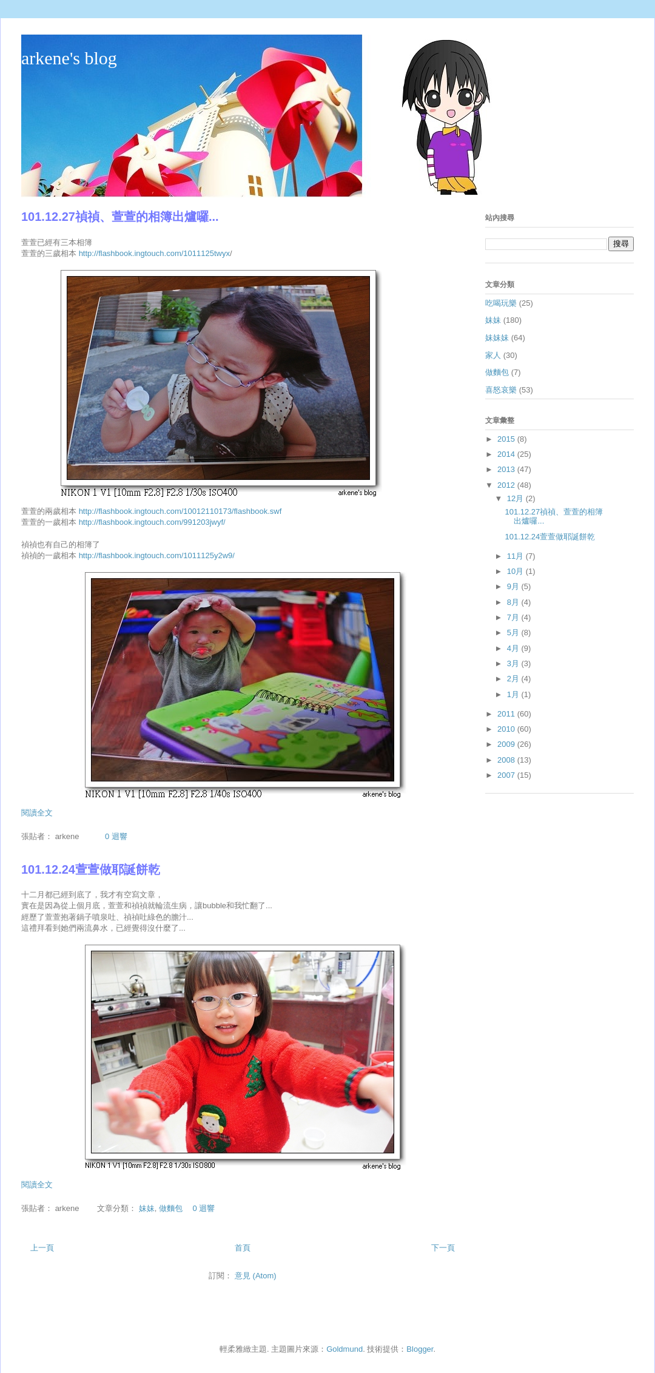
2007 (507, 775)
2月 (514, 678)
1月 (514, 694)
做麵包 (171, 1208)
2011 (507, 713)
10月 (516, 571)
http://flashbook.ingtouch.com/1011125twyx (154, 253)
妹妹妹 (497, 337)
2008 (507, 759)
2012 (507, 485)
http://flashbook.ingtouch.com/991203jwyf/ (152, 522)
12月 (516, 498)
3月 (514, 663)
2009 (507, 744)
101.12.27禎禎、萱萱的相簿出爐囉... (120, 216)
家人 (493, 355)
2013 (507, 469)
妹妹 (147, 1208)
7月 (514, 617)
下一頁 (443, 1247)
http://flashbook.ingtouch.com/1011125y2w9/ (157, 555)
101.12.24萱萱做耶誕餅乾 (90, 869)
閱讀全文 (37, 812)
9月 (514, 586)
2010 (507, 729)
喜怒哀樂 (501, 389)
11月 (516, 556)
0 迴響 (116, 836)
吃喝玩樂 (501, 303)
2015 (507, 439)
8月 (514, 602)
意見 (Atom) (256, 1275)
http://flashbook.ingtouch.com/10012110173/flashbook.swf (180, 511)
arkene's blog (69, 58)
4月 (514, 648)
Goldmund (344, 1349)
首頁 (242, 1247)
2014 (507, 454)
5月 (514, 632)
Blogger (419, 1349)
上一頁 (42, 1247)
